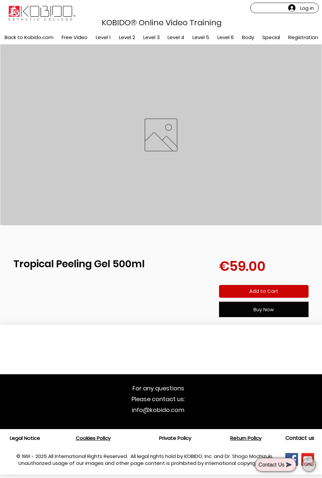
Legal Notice (25, 438)
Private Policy (175, 438)
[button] (103, 37)
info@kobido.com (158, 410)
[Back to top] (308, 464)
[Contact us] (299, 438)
